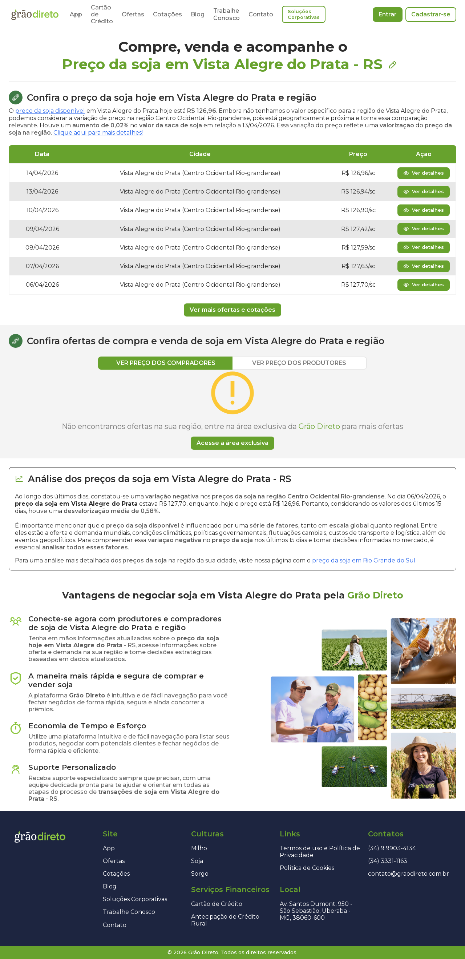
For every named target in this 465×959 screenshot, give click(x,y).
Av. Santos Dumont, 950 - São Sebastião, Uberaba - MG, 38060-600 (316, 910)
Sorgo (200, 873)
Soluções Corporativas (304, 14)
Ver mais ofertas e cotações (232, 309)
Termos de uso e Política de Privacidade (320, 852)
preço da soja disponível (50, 110)
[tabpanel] (232, 410)
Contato (260, 14)
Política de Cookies (307, 867)
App (76, 14)
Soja (197, 860)
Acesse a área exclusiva (232, 442)
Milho (199, 848)
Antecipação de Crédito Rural (225, 920)
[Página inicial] (35, 14)
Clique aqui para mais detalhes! (98, 132)
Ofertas (133, 14)
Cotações (167, 14)
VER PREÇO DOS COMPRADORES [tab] (165, 362)
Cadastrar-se (430, 14)
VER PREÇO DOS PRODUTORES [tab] (299, 362)
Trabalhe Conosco (226, 14)
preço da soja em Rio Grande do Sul (364, 560)
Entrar (388, 14)
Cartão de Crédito (216, 903)
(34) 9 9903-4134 (392, 848)
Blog (198, 14)
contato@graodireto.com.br (408, 873)
